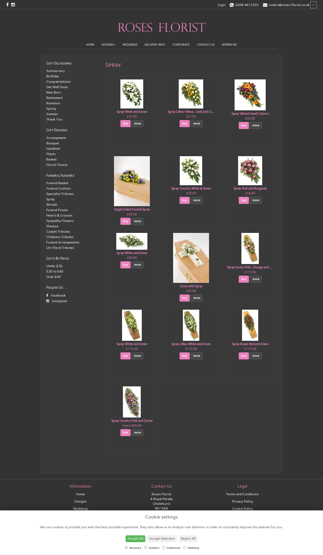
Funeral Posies (57, 210)
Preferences (171, 547)
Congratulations (58, 82)
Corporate (181, 44)
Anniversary (55, 71)
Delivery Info (155, 44)
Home (90, 44)
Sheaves (52, 226)
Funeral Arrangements (63, 242)
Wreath (51, 205)
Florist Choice (56, 165)
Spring (51, 109)
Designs (108, 44)
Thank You (54, 119)
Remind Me (229, 44)
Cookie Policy (242, 509)
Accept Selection (162, 538)
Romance (53, 103)
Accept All (135, 538)
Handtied (53, 149)
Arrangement (56, 138)
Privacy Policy (242, 501)
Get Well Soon (57, 87)
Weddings (129, 44)
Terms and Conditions (242, 494)
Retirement (54, 98)
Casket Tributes (58, 232)
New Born (53, 92)
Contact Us (206, 44)
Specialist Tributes (60, 194)
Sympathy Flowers (60, 221)
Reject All (188, 538)
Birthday (52, 76)
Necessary (133, 547)
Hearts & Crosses (59, 215)
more (137, 123)
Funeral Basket (57, 183)
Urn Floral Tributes (60, 248)
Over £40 (53, 277)
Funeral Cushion (58, 188)
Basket (51, 159)
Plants (51, 154)
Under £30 (54, 266)
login (221, 5)
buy (125, 123)
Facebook (56, 295)
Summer (52, 114)
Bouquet (52, 143)
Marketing (191, 547)
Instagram (56, 301)
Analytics (151, 547)
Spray (50, 199)
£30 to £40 (54, 271)
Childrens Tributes (60, 237)
